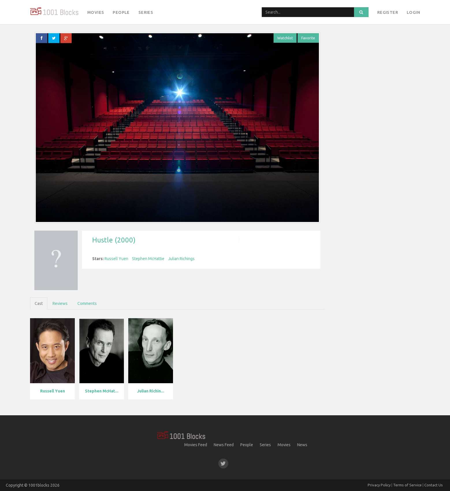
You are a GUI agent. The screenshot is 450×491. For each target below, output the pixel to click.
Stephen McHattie (148, 258)
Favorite (308, 38)
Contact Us (433, 485)
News (302, 444)
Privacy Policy (379, 485)
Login (413, 12)
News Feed (224, 444)
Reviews (60, 303)
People (121, 12)
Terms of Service (407, 485)
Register (387, 12)
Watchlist (285, 38)
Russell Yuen (116, 258)
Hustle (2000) (113, 240)
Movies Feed (195, 444)
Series (145, 12)
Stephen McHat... (101, 391)
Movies (95, 12)
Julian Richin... (150, 391)
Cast (39, 303)
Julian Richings (181, 258)
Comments (87, 303)
